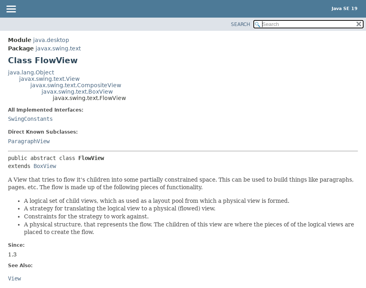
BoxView (45, 166)
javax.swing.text (58, 48)
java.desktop (51, 40)
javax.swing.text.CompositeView (75, 85)
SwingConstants (30, 119)
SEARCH (240, 24)
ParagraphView (29, 141)
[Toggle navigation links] (11, 9)
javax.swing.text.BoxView (77, 91)
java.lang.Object (31, 72)
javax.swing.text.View (49, 79)
